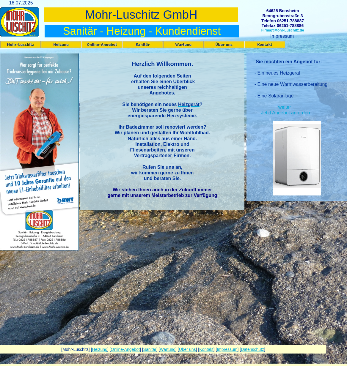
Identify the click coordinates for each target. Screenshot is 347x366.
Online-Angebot (125, 349)
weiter (284, 107)
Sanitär (149, 349)
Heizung (99, 349)
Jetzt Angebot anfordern (286, 112)
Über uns (187, 349)
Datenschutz (252, 349)
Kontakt (206, 349)
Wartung (167, 349)
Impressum (227, 349)
